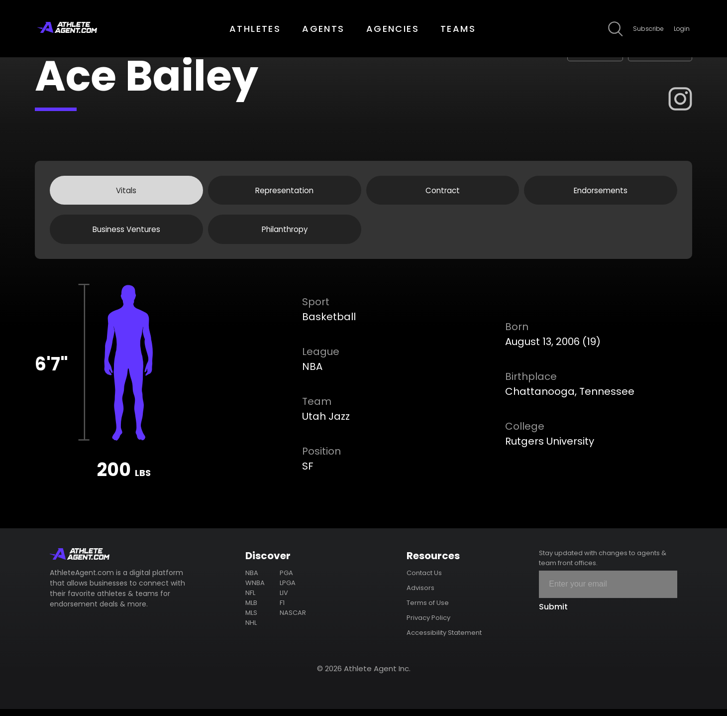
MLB (251, 609)
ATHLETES (255, 28)
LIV (284, 599)
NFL (250, 599)
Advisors (420, 594)
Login (682, 28)
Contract (442, 192)
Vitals (126, 192)
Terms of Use (428, 609)
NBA (251, 580)
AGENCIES (392, 28)
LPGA (288, 590)
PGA (286, 580)
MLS (251, 619)
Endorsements (600, 192)
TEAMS (458, 28)
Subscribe (648, 28)
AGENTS (323, 28)
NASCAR (293, 619)
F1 (282, 609)
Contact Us (424, 580)
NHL (251, 629)
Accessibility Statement (444, 639)
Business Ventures (126, 234)
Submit (553, 613)
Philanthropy (284, 234)
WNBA (255, 590)
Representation (284, 192)
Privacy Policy (428, 624)
